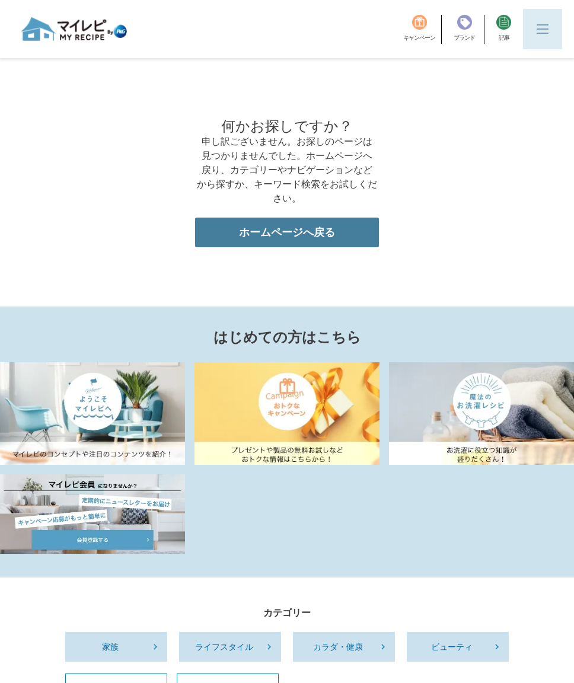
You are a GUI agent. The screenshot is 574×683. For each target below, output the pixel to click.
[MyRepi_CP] (287, 490)
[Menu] (542, 29)
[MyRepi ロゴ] (74, 29)
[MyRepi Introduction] (92, 490)
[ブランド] (469, 29)
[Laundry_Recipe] (481, 490)
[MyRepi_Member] (92, 590)
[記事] (503, 29)
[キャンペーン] (422, 29)
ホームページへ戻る (287, 309)
